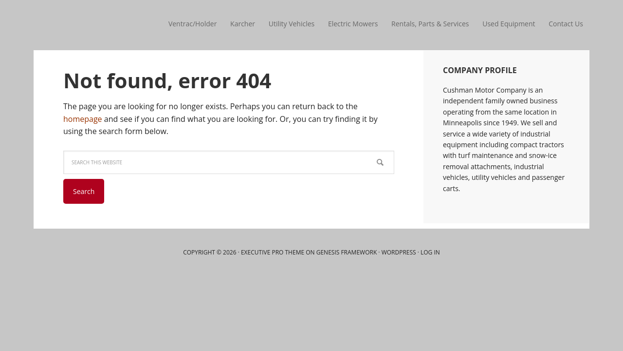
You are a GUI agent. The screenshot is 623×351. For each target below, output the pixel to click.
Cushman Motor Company (97, 24)
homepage (82, 119)
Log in (430, 252)
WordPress (399, 252)
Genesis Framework (346, 252)
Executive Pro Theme (272, 252)
